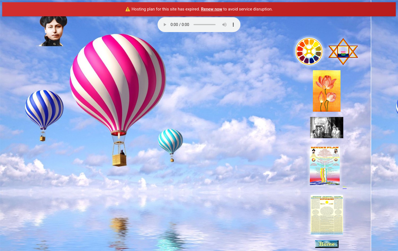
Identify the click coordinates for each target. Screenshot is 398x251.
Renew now (211, 9)
